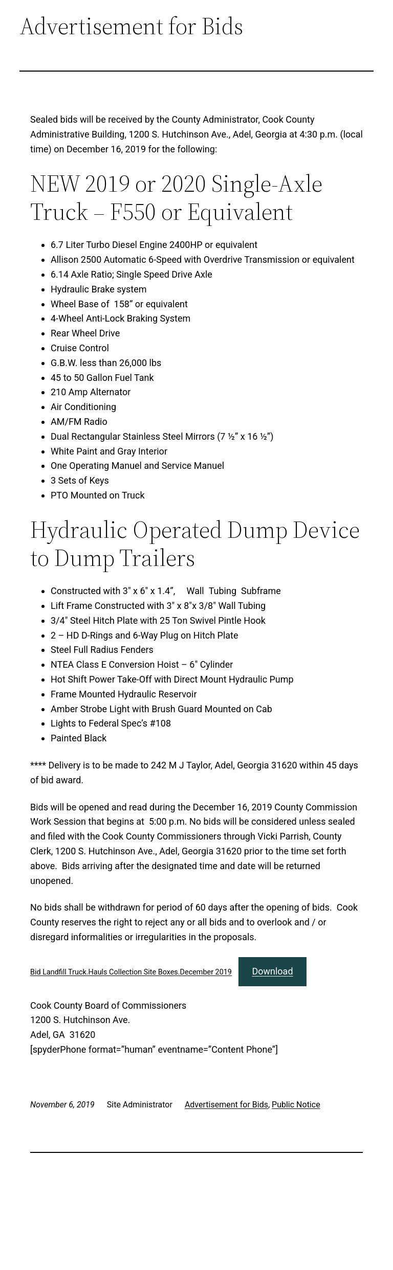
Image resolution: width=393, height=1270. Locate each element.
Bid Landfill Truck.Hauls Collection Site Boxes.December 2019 (131, 972)
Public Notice (296, 1104)
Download (272, 971)
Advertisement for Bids (226, 1104)
